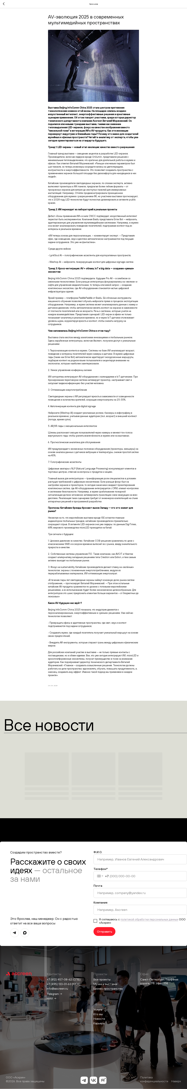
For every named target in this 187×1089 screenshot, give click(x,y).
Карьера (99, 1023)
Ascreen (97, 120)
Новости (99, 1018)
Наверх (176, 1081)
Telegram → (54, 993)
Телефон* (101, 868)
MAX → (52, 998)
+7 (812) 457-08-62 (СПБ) (64, 979)
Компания (100, 902)
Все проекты (102, 979)
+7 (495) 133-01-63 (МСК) (63, 984)
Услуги (98, 1009)
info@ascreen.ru (57, 988)
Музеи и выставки (105, 984)
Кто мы (98, 1014)
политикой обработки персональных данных (149, 919)
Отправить (104, 931)
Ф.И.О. (98, 852)
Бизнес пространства (108, 988)
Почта (98, 885)
